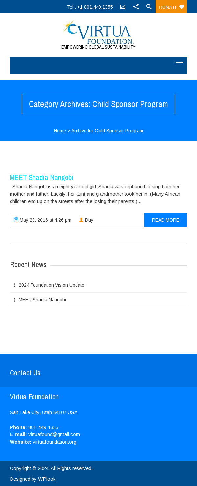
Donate (171, 7)
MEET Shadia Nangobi (42, 177)
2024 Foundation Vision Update (51, 285)
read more (165, 220)
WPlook (46, 479)
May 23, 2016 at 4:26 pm (42, 220)
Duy (86, 220)
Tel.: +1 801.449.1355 (90, 7)
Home (60, 130)
